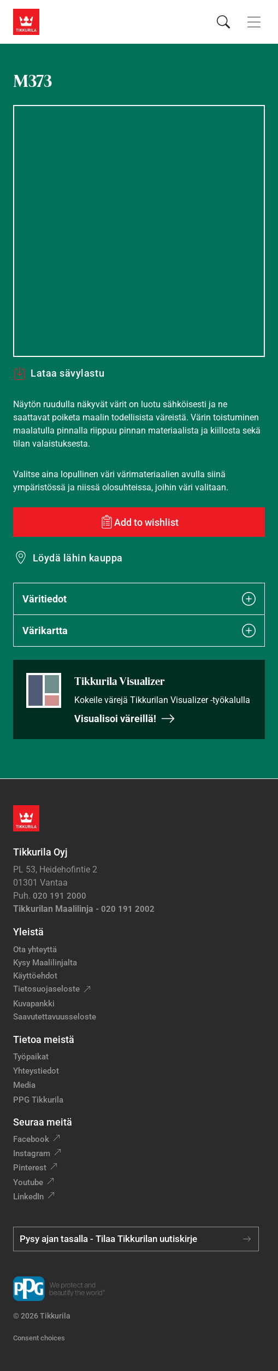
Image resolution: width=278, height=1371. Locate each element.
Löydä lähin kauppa (78, 558)
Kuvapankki (34, 1004)
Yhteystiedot (36, 1071)
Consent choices (39, 1338)
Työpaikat (31, 1057)
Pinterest (29, 1168)
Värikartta (139, 630)
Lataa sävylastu (58, 373)
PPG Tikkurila (38, 1100)
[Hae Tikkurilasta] (223, 21)
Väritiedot (139, 599)
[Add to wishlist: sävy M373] (139, 522)
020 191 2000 (59, 896)
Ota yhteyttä (35, 949)
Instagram (31, 1153)
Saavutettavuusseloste (54, 1017)
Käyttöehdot (35, 976)
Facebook (31, 1139)
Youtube (28, 1182)
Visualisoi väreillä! (124, 718)
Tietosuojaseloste (46, 989)
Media (24, 1085)
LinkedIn (28, 1197)
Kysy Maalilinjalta (45, 963)
